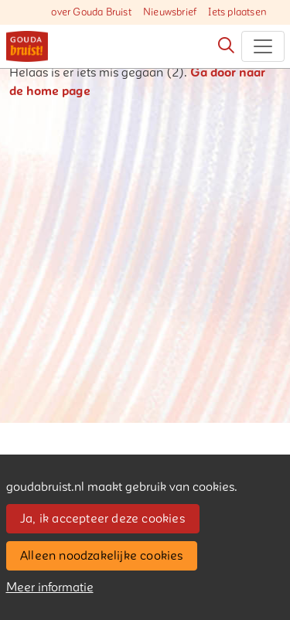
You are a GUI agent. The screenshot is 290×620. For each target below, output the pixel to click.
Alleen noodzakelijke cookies (101, 556)
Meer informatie (50, 587)
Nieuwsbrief (169, 12)
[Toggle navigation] (263, 46)
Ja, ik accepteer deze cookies (102, 518)
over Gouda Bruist (91, 12)
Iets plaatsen (237, 12)
